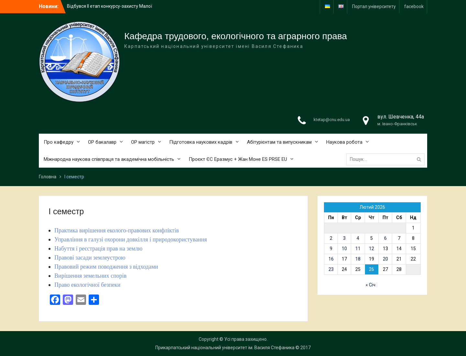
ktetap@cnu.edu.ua (332, 119)
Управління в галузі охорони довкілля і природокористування (130, 239)
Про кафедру (58, 142)
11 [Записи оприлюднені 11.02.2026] (358, 248)
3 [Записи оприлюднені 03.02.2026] (344, 238)
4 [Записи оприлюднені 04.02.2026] (358, 238)
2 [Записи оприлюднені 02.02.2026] (331, 238)
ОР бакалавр (102, 142)
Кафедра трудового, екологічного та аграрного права (235, 36)
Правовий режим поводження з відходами (106, 266)
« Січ (370, 284)
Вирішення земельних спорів (90, 276)
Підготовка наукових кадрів (200, 142)
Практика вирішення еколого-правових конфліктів (116, 230)
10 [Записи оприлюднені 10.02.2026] (344, 248)
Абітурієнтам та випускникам (279, 142)
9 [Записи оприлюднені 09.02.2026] (331, 248)
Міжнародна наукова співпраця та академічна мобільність (109, 159)
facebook (414, 6)
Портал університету (374, 6)
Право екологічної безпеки (87, 285)
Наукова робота (344, 142)
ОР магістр (143, 142)
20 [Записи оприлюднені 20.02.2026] (385, 258)
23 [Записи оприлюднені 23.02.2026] (331, 269)
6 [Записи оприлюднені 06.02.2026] (385, 238)
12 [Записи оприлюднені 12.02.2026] (371, 248)
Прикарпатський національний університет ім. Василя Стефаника (224, 347)
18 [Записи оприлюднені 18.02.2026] (358, 258)
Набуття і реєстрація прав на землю (98, 248)
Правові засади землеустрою (90, 257)
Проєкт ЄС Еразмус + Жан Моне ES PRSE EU (238, 159)
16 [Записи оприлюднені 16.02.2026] (331, 258)
